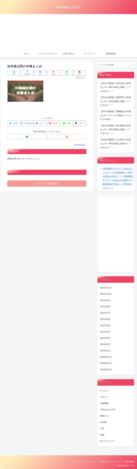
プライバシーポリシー (89, 462)
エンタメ (104, 390)
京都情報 (104, 403)
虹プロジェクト (107, 441)
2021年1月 (105, 350)
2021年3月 (105, 338)
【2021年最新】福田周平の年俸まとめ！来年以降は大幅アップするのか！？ (115, 101)
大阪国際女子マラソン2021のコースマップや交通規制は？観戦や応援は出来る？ (117, 172)
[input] (115, 64)
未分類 (103, 422)
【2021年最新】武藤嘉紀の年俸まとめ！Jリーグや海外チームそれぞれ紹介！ (115, 115)
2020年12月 (106, 357)
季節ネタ (104, 416)
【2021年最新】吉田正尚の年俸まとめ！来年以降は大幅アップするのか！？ (115, 87)
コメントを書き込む (47, 183)
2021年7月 (105, 313)
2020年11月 (106, 363)
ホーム (75, 462)
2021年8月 (105, 306)
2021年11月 (106, 288)
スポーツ (104, 397)
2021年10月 (106, 294)
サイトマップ (118, 462)
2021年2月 (105, 344)
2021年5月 (105, 325)
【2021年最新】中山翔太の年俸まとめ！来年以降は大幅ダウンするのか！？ (115, 143)
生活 (102, 428)
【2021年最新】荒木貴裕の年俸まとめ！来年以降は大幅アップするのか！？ (115, 129)
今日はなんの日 (107, 409)
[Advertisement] (68, 32)
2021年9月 (105, 300)
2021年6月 (105, 319)
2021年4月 (105, 332)
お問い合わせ (105, 462)
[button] (132, 65)
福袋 (102, 435)
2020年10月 (106, 369)
